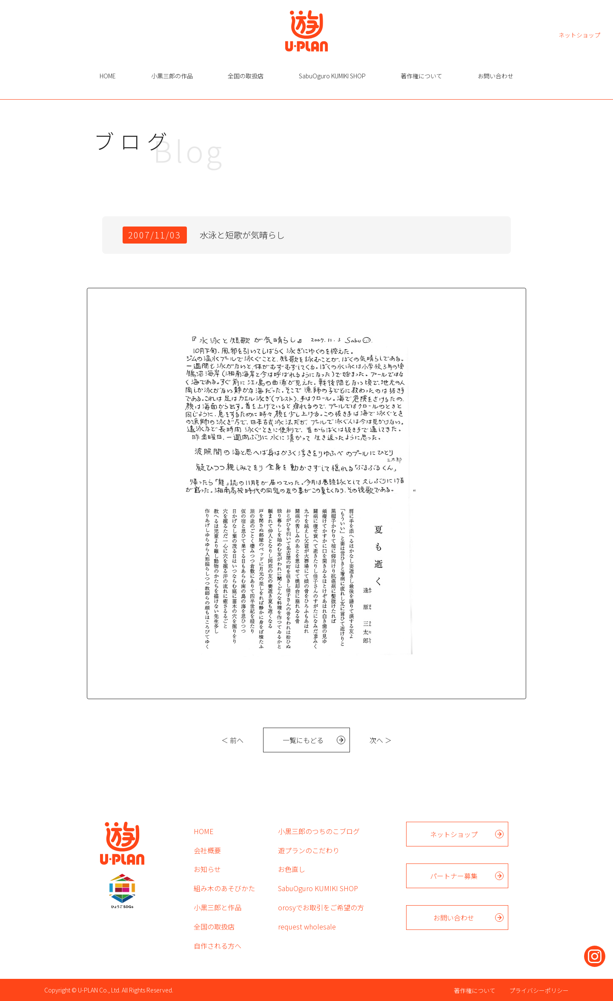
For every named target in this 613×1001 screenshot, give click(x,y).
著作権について (421, 76)
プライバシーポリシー (539, 990)
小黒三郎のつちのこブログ (319, 831)
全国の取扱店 (246, 76)
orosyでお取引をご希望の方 (321, 907)
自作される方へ (217, 946)
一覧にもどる (303, 740)
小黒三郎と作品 (217, 907)
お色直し (291, 869)
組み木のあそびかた (224, 888)
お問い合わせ (495, 76)
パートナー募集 (454, 876)
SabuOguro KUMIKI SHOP (332, 76)
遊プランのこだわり (308, 850)
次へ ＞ (381, 740)
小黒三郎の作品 (172, 76)
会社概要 (207, 850)
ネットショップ (579, 34)
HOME (108, 76)
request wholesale (307, 926)
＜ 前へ (232, 740)
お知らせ (207, 869)
